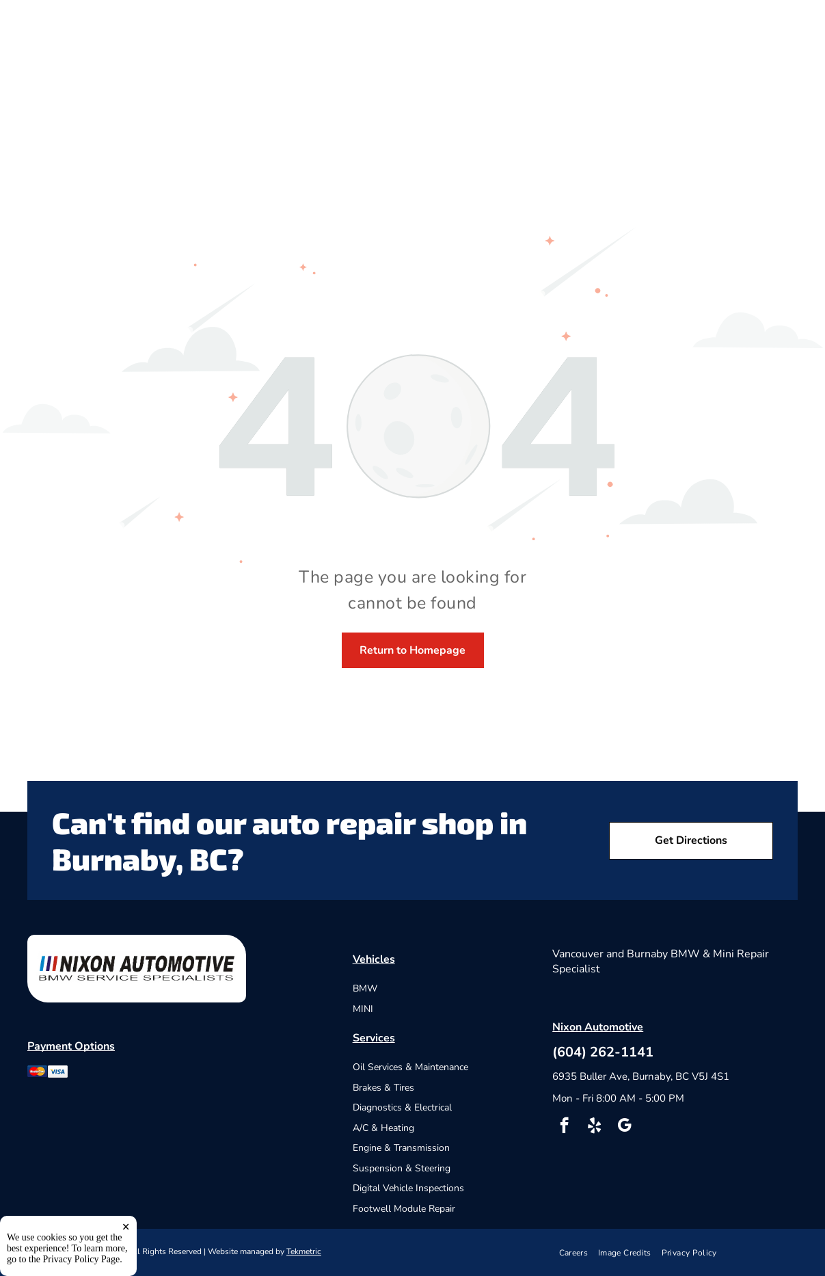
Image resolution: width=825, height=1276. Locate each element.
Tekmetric (303, 1251)
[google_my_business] (624, 1127)
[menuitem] (579, 1252)
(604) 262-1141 (602, 1052)
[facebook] (564, 1127)
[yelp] (594, 1127)
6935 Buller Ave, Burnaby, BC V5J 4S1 (640, 1076)
